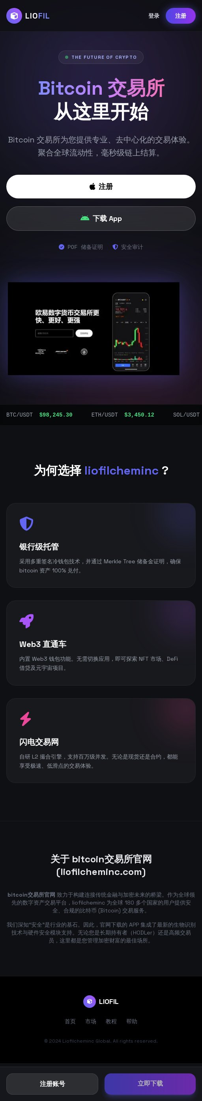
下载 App (101, 218)
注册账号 (52, 1084)
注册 (180, 15)
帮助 (131, 1021)
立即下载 (150, 1083)
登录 (153, 15)
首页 (70, 1021)
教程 (111, 1021)
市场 (90, 1021)
